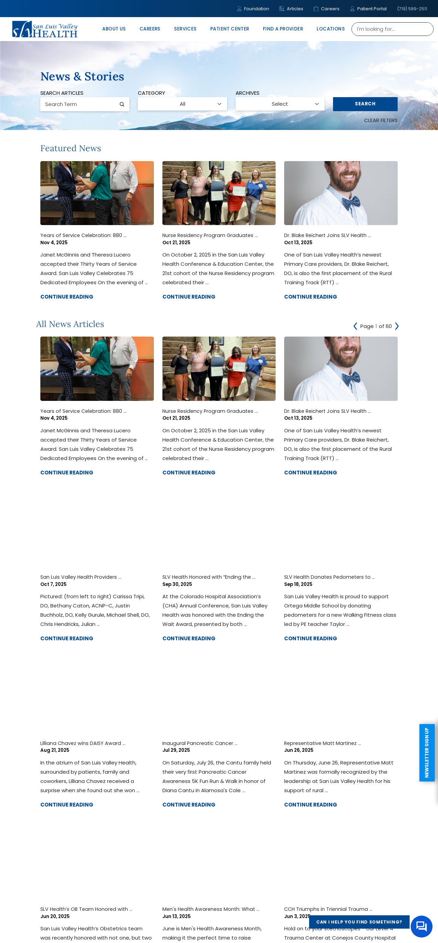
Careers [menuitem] (150, 29)
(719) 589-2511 (412, 9)
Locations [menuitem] (331, 29)
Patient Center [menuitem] (229, 29)
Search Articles (61, 92)
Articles (291, 9)
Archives (248, 92)
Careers (327, 9)
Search (365, 104)
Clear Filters (381, 120)
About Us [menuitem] (113, 29)
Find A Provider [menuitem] (283, 29)
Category (151, 92)
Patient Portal (368, 9)
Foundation (253, 9)
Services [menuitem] (185, 29)
